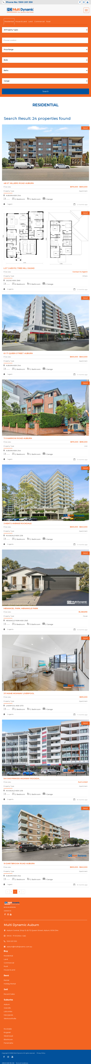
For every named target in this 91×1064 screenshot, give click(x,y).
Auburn (7, 1004)
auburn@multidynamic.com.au (19, 947)
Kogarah (7, 1032)
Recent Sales (9, 994)
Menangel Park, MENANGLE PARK (21, 608)
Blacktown (8, 1039)
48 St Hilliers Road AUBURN (19, 183)
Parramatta (8, 1043)
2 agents (8, 289)
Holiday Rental (10, 984)
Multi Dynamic (18, 1053)
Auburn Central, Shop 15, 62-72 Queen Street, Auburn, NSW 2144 (32, 930)
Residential (9, 21)
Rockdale (8, 1029)
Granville (7, 1008)
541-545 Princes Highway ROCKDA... (22, 778)
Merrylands (8, 1015)
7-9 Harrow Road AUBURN (18, 438)
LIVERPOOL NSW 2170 (14, 706)
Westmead (8, 1036)
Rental (6, 980)
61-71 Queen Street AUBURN (18, 353)
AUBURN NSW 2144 (12, 195)
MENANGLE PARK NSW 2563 (16, 621)
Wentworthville (10, 1018)
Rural (48, 21)
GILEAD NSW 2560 (12, 280)
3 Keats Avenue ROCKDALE (18, 523)
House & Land (21, 21)
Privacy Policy (41, 1053)
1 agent (8, 204)
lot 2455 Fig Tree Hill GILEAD (19, 268)
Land (30, 21)
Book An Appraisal (10, 907)
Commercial (39, 21)
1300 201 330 (12, 941)
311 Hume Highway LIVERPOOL (19, 693)
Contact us (7, 910)
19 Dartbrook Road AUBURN (19, 863)
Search (46, 91)
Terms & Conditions (22, 1063)
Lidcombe (8, 1011)
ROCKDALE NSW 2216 (13, 536)
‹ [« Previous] (7, 892)
